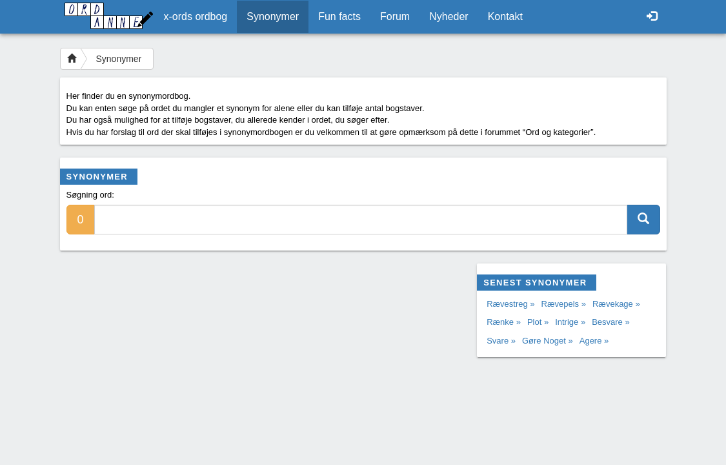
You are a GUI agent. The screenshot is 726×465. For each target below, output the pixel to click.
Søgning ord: (90, 195)
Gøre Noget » (547, 341)
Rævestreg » (510, 304)
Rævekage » (616, 304)
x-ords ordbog (196, 16)
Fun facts (339, 16)
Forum (395, 16)
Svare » (501, 341)
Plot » (538, 322)
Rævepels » (563, 304)
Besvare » (611, 322)
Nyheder (448, 16)
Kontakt (505, 16)
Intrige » (570, 322)
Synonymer (273, 16)
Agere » (594, 341)
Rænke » (504, 322)
